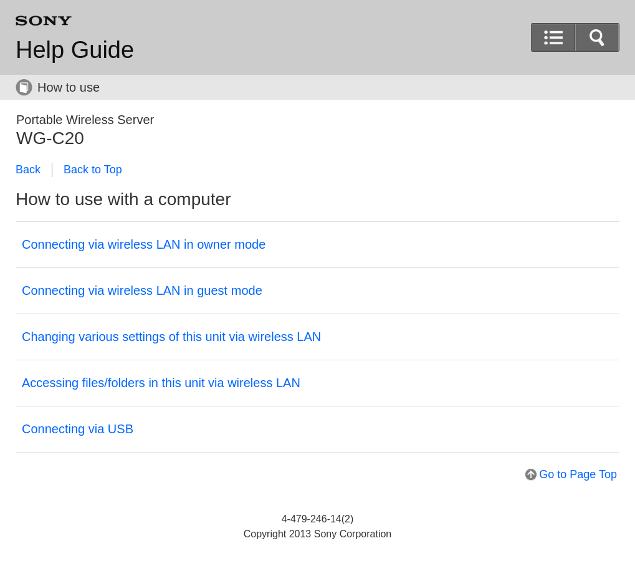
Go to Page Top (578, 474)
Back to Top (93, 169)
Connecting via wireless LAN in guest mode (142, 290)
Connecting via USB (77, 429)
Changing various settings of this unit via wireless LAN (171, 336)
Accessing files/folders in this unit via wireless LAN (161, 383)
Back (28, 169)
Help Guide (75, 50)
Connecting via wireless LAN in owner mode (143, 244)
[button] (597, 37)
